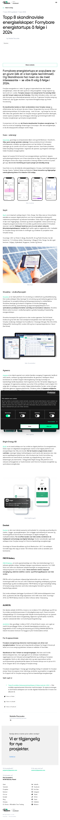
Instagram (35, 792)
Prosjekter (5, 789)
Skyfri (4, 215)
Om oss (5, 794)
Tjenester (5, 787)
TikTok (34, 797)
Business (6, 43)
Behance (34, 804)
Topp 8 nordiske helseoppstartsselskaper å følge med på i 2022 (28, 685)
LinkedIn (34, 784)
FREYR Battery (7, 563)
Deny (29, 426)
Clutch (34, 799)
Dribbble (35, 802)
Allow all (48, 426)
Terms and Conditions (12, 816)
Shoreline (6, 297)
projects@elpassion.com (10, 770)
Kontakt (5, 797)
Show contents (30, 65)
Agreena (5, 375)
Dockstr (5, 530)
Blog (4, 799)
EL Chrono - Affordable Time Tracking (13, 804)
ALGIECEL (6, 624)
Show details (51, 421)
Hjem (4, 784)
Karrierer (5, 792)
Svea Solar (6, 140)
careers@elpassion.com (38, 770)
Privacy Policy (5, 816)
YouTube (35, 789)
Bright (5, 446)
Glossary (5, 802)
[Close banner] (57, 392)
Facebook (35, 787)
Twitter (34, 794)
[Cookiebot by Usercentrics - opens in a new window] (48, 393)
